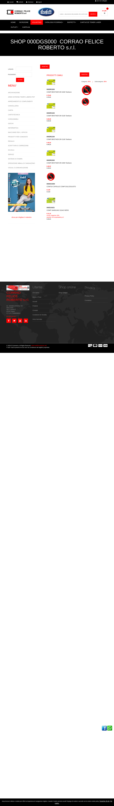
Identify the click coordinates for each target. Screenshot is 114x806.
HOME (13, 22)
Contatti (35, 310)
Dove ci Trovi (37, 297)
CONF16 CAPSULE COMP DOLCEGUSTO (61, 185)
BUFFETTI (71, 22)
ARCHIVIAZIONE (14, 92)
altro (89, 81)
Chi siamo (36, 293)
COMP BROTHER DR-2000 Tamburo (59, 161)
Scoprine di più (104, 801)
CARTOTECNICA (14, 115)
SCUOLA (11, 150)
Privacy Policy (89, 296)
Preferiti (35, 306)
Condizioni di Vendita (40, 315)
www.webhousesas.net (39, 345)
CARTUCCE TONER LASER (90, 22)
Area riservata (37, 319)
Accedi (35, 301)
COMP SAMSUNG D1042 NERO (58, 209)
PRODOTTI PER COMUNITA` (18, 137)
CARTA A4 (26, 27)
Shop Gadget (63, 293)
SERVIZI (11, 154)
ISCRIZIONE (23, 22)
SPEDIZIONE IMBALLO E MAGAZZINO (21, 163)
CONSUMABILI (13, 119)
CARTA (10, 110)
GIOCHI (10, 123)
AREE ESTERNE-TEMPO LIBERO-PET (21, 97)
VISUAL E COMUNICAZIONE (18, 168)
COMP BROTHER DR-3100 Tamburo (59, 114)
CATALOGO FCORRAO (54, 22)
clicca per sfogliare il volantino (21, 195)
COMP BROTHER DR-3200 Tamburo (59, 90)
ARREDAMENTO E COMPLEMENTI (20, 101)
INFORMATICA (13, 128)
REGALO (11, 141)
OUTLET (14, 27)
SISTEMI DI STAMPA (15, 159)
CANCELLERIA (13, 106)
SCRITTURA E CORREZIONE (18, 145)
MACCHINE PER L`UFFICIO (17, 132)
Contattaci (88, 300)
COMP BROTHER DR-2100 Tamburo (59, 138)
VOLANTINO (36, 22)
